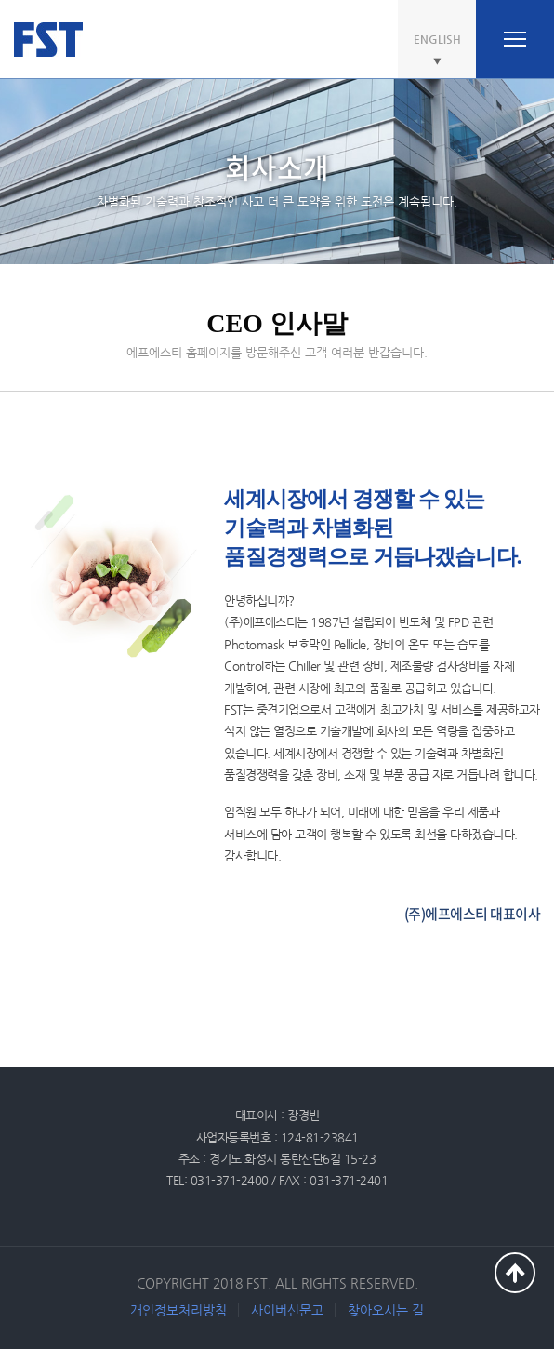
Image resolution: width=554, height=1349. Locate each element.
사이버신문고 (287, 1309)
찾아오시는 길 (386, 1309)
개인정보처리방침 (178, 1309)
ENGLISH (437, 39)
